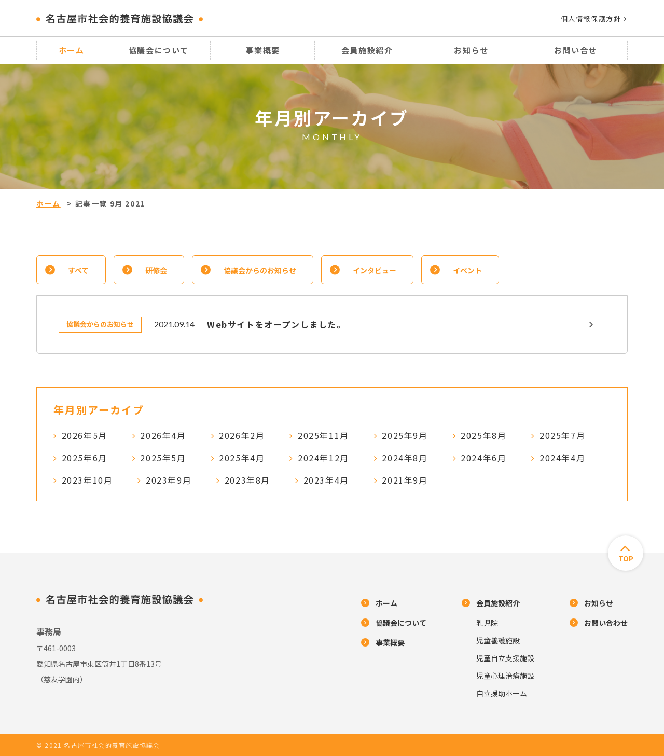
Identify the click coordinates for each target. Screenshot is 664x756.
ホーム (72, 50)
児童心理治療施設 (505, 675)
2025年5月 (163, 457)
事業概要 (263, 50)
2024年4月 (562, 457)
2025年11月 (323, 435)
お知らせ (471, 50)
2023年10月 (87, 480)
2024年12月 (323, 457)
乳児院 (487, 622)
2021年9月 (404, 480)
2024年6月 (483, 457)
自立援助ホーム (501, 693)
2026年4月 (163, 435)
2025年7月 (562, 435)
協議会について (159, 50)
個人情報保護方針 (594, 18)
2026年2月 (242, 435)
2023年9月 (168, 480)
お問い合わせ (606, 622)
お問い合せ (575, 50)
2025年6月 (84, 457)
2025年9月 (404, 435)
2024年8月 (404, 457)
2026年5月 (84, 435)
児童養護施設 (498, 640)
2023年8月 (247, 480)
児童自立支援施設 (505, 658)
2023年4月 (326, 480)
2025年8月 (483, 435)
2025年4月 (242, 457)
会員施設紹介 (367, 50)
